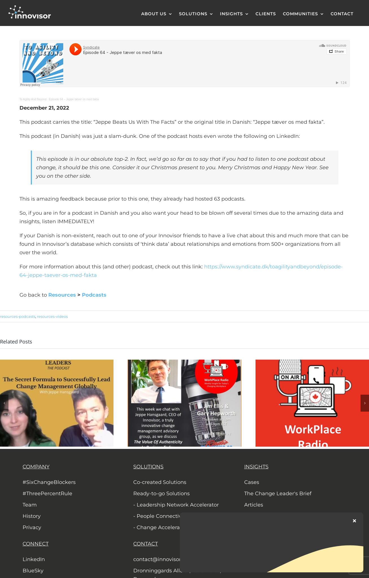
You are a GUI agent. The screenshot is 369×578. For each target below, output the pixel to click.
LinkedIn (34, 559)
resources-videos (52, 316)
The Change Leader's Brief (277, 493)
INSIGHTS (256, 467)
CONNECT (36, 544)
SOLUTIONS (148, 467)
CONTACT (145, 544)
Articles (253, 505)
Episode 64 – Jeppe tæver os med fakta (74, 99)
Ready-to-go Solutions (161, 493)
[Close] (354, 520)
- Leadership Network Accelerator (176, 505)
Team (30, 505)
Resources (62, 295)
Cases (251, 482)
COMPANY (36, 467)
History (32, 516)
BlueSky (33, 571)
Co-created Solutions (159, 482)
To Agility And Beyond (33, 99)
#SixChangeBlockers (49, 482)
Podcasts (94, 295)
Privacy (32, 527)
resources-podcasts (17, 316)
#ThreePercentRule (47, 493)
